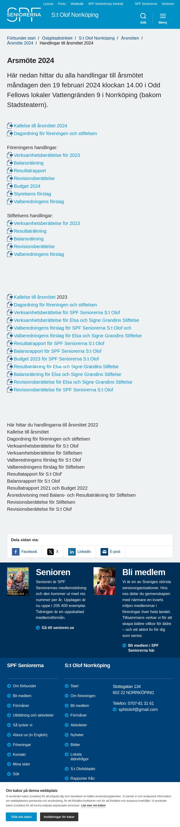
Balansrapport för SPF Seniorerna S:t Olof (57, 351)
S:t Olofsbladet (83, 769)
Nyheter (77, 735)
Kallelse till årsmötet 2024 (40, 125)
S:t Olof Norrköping (97, 38)
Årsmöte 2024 (20, 43)
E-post (115, 552)
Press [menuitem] (62, 4)
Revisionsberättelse (34, 178)
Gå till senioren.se (58, 628)
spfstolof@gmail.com (138, 709)
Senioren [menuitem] (168, 4)
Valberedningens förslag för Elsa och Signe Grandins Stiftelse (78, 335)
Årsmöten (130, 38)
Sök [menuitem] (143, 18)
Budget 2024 (27, 186)
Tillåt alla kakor (21, 817)
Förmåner (21, 706)
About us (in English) (30, 735)
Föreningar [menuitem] (22, 745)
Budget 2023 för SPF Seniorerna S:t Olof (56, 358)
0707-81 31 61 (141, 703)
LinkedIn (84, 552)
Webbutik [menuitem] (77, 4)
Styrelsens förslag (32, 193)
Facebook (29, 552)
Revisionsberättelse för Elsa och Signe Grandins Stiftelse (73, 382)
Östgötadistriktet (57, 38)
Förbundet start (21, 38)
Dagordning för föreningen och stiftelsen (55, 133)
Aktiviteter (79, 725)
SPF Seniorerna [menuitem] (146, 4)
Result (66, 366)
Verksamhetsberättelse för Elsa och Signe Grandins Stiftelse (76, 320)
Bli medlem (22, 696)
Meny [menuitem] (162, 18)
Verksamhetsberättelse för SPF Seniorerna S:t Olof (67, 312)
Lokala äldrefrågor (80, 756)
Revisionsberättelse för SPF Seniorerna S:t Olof (63, 389)
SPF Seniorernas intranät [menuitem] (105, 4)
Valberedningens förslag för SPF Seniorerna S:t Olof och (72, 328)
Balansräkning (29, 162)
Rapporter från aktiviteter (83, 780)
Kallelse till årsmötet (35, 297)
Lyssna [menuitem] (48, 4)
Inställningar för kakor (59, 817)
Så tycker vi (22, 725)
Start (75, 686)
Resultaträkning (30, 231)
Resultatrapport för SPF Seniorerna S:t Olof (59, 343)
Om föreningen (83, 696)
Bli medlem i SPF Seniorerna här (143, 647)
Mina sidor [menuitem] (21, 764)
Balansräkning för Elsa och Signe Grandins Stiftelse (67, 374)
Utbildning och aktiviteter (33, 715)
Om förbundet (24, 686)
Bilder (75, 745)
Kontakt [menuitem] (19, 755)
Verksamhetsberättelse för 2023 (47, 155)
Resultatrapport (30, 170)
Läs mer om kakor (93, 805)
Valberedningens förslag (39, 201)
